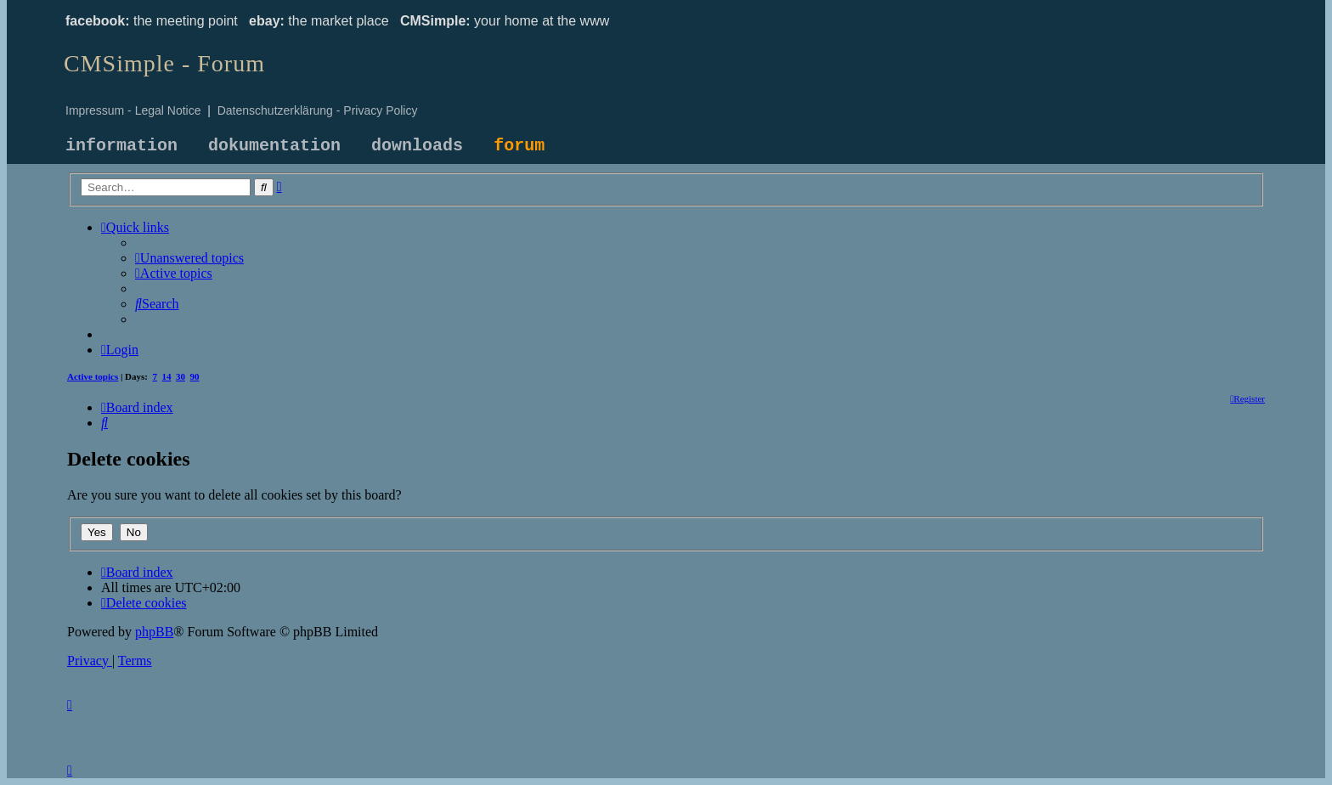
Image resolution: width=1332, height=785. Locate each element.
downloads (417, 145)
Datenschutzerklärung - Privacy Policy (317, 110)
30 (180, 376)
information (121, 145)
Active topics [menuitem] (92, 376)
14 (167, 376)
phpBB (154, 631)
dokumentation (274, 145)
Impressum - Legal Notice (133, 110)
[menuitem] (189, 258)
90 (195, 376)
